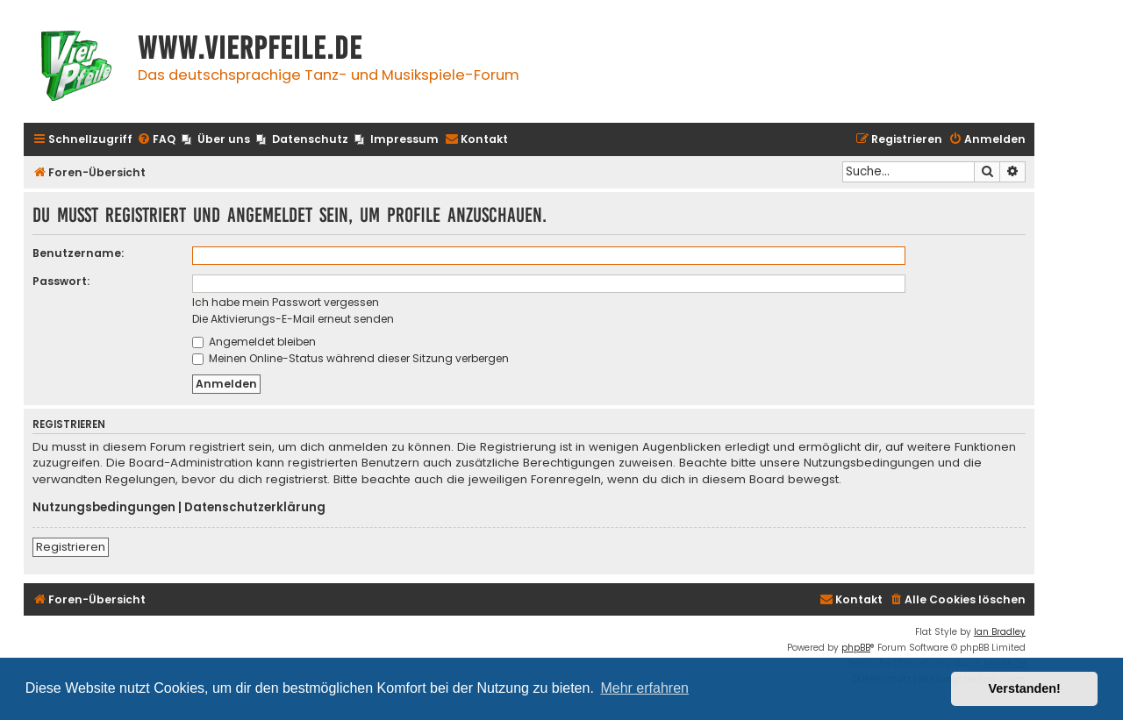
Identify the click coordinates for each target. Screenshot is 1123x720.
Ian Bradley (1000, 631)
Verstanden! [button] (1025, 688)
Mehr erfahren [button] (644, 688)
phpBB (855, 647)
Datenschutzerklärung (254, 508)
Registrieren (70, 546)
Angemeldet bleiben (254, 341)
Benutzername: (78, 253)
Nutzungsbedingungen (103, 508)
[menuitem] (156, 140)
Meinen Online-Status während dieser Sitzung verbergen (350, 358)
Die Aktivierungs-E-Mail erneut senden (293, 318)
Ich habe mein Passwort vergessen (285, 302)
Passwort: (60, 281)
